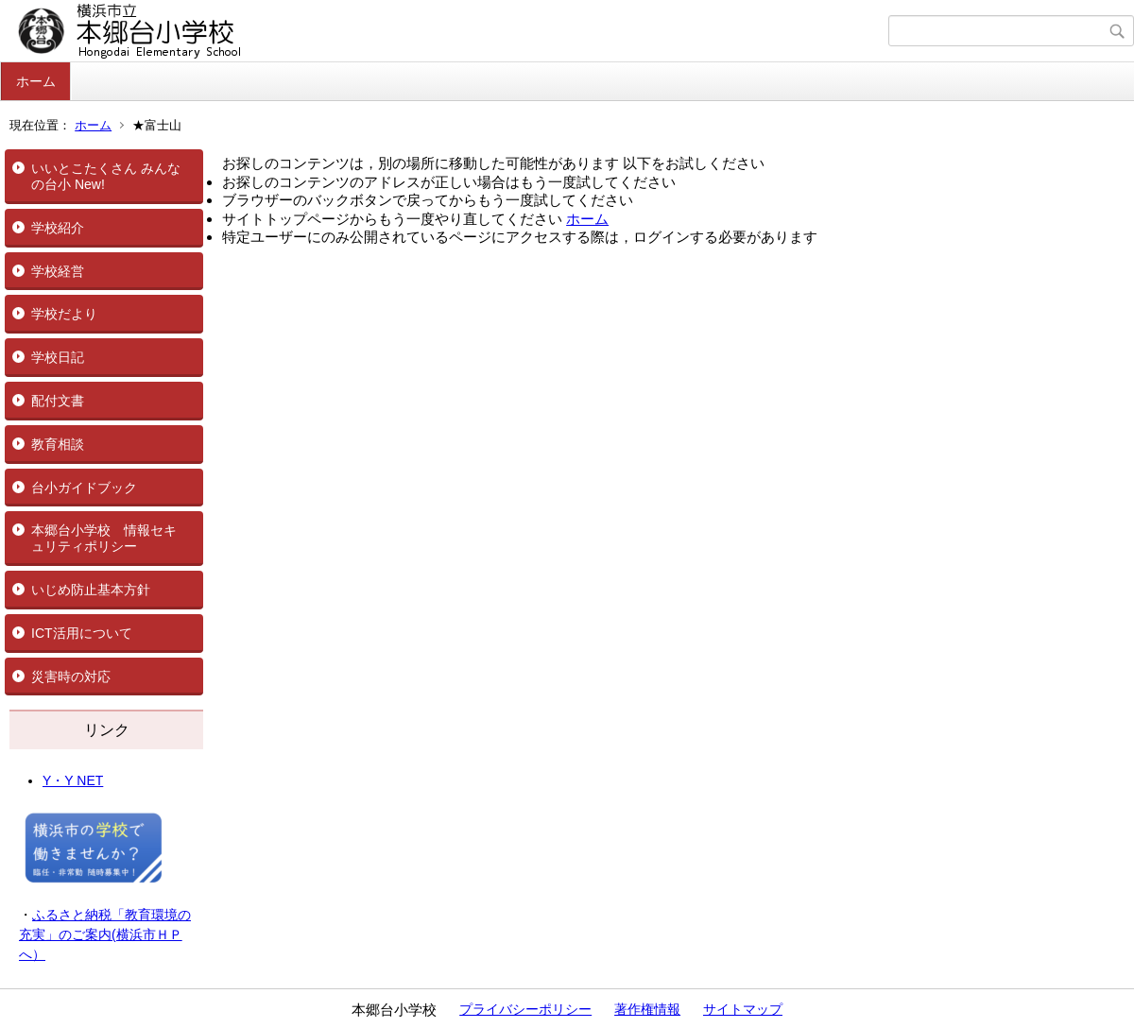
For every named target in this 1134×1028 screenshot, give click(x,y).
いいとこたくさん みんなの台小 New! (105, 176)
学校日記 (57, 357)
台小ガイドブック (84, 487)
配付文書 (57, 400)
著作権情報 (647, 1009)
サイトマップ (742, 1009)
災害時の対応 (71, 676)
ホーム (36, 81)
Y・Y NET (73, 780)
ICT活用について (81, 633)
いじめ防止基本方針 (90, 589)
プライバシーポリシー (525, 1009)
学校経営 (57, 271)
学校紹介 (57, 227)
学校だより (64, 313)
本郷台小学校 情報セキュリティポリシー (104, 538)
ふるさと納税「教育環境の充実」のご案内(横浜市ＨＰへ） (105, 934)
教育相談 (57, 444)
